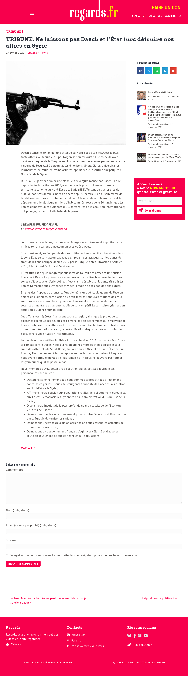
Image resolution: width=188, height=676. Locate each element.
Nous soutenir (142, 645)
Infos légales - (32, 662)
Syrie (45, 53)
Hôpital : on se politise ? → (160, 598)
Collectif (33, 53)
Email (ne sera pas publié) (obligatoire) (31, 525)
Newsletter (78, 634)
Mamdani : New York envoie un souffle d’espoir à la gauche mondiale (164, 137)
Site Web (11, 540)
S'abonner (16, 644)
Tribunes (14, 31)
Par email (77, 640)
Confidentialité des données (57, 662)
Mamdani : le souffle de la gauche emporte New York (164, 156)
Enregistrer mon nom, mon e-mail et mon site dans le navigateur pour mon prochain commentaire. (73, 555)
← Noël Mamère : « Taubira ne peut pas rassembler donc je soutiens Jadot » (48, 600)
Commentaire (14, 470)
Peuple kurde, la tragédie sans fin (46, 229)
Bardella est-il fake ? (161, 92)
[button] (180, 16)
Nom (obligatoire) (17, 510)
